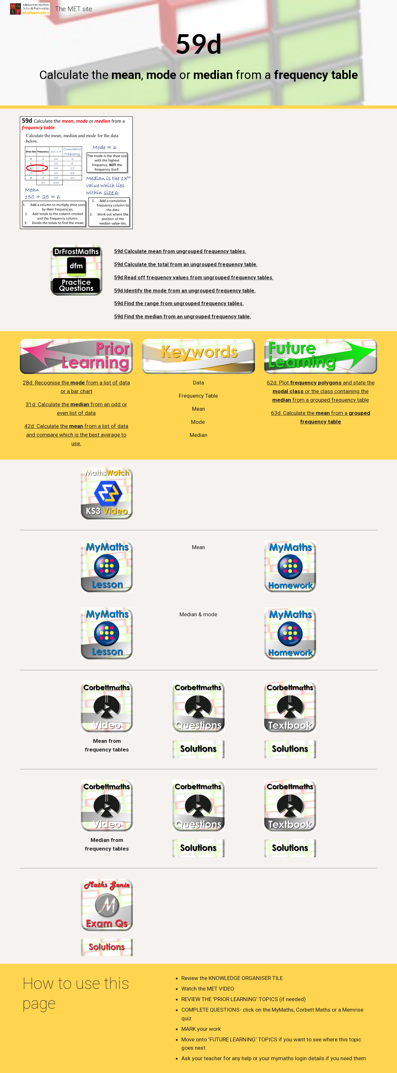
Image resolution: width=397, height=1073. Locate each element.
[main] (198, 54)
